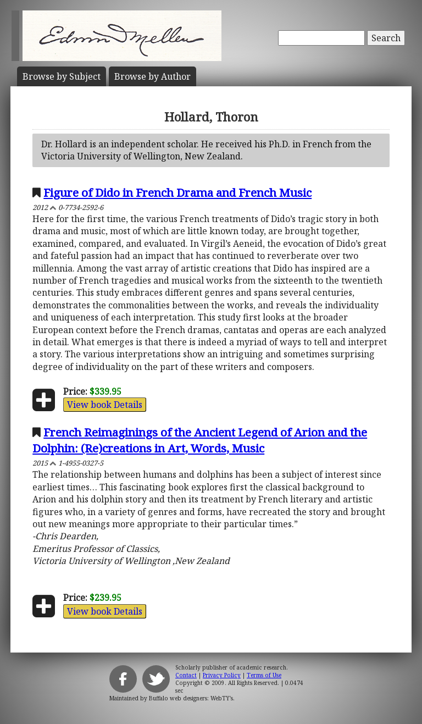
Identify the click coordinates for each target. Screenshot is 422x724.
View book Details (104, 405)
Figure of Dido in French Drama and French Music (177, 192)
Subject (62, 76)
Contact (186, 675)
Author (152, 76)
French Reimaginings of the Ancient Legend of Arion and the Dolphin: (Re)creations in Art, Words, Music (199, 440)
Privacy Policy (222, 675)
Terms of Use (264, 675)
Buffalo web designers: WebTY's (191, 698)
